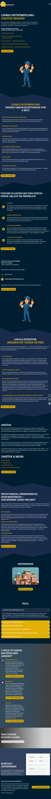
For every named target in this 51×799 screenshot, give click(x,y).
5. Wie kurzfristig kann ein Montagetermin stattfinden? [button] (20, 633)
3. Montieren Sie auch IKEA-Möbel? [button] (12, 625)
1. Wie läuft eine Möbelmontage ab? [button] (13, 610)
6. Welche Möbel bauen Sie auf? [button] (11, 636)
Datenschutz (10, 793)
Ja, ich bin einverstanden (41, 787)
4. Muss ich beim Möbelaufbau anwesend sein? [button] (16, 629)
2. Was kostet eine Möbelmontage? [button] (12, 622)
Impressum (3, 793)
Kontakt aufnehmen (8, 175)
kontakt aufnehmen (8, 248)
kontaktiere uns (7, 51)
